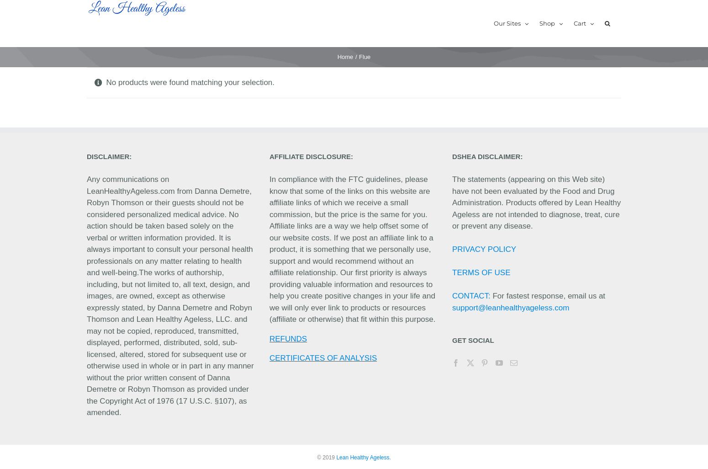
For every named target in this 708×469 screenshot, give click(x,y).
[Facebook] (456, 363)
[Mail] (514, 363)
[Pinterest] (484, 363)
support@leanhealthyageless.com (510, 308)
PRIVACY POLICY (484, 249)
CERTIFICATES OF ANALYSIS (323, 358)
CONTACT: (471, 296)
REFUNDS (288, 339)
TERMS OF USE (481, 272)
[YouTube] (499, 363)
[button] (607, 23)
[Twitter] (470, 363)
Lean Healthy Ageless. (363, 457)
